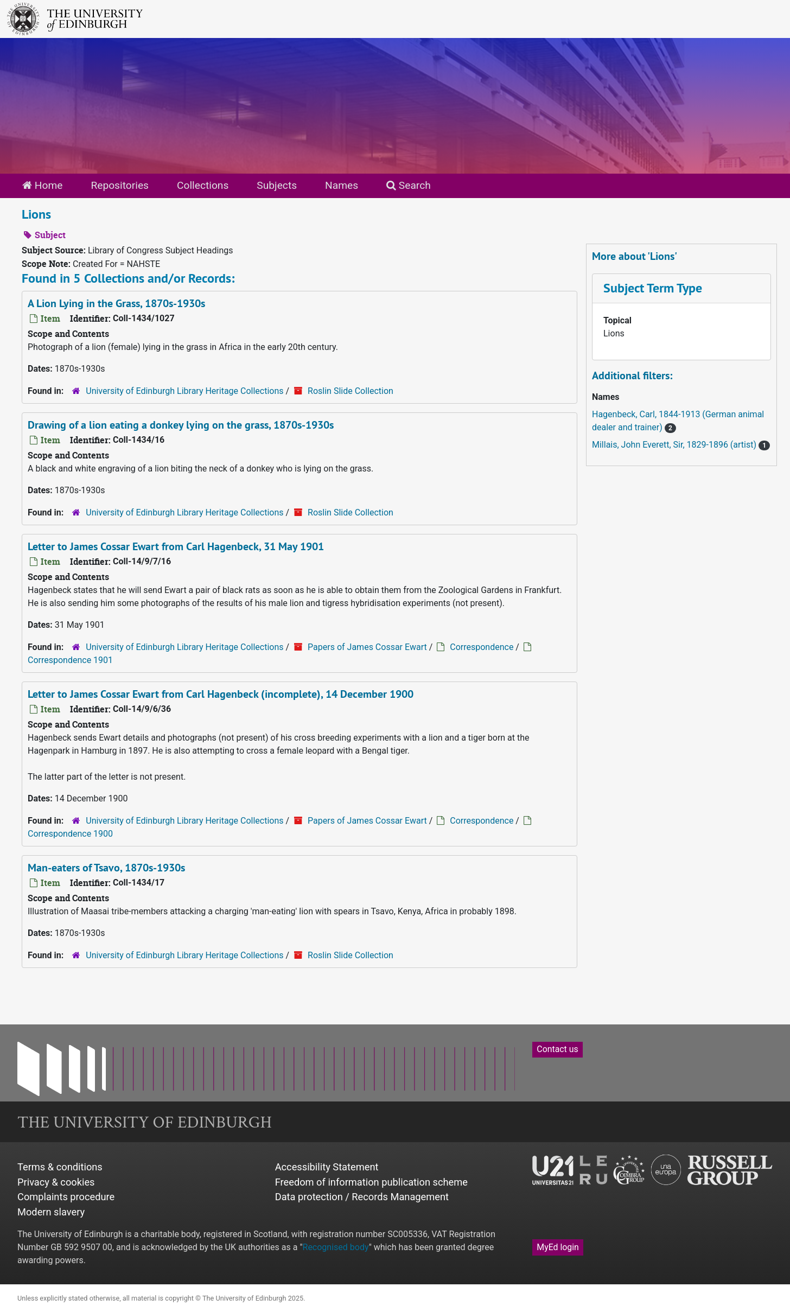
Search (408, 185)
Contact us (557, 1049)
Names (341, 185)
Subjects (277, 185)
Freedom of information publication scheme (371, 1182)
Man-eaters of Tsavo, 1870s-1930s (106, 868)
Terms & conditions (60, 1167)
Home (42, 185)
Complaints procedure (65, 1196)
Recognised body (336, 1247)
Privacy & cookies (56, 1182)
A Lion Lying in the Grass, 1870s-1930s (116, 303)
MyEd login (558, 1247)
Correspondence (481, 647)
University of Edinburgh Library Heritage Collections (184, 391)
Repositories (120, 185)
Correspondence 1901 (70, 660)
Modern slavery (51, 1212)
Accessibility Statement (327, 1167)
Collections (202, 185)
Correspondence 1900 (70, 834)
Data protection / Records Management (362, 1196)
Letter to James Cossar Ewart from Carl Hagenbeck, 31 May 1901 (176, 546)
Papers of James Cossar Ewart (367, 647)
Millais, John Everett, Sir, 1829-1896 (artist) (675, 445)
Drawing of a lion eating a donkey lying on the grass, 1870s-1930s (181, 425)
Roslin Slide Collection (350, 391)
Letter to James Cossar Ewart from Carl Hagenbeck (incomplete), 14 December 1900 (220, 694)
